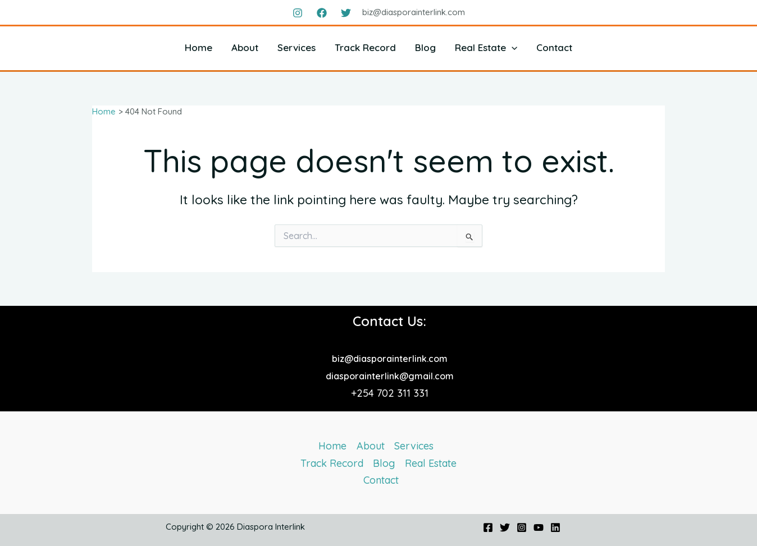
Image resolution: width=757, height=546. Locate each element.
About (244, 47)
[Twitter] (346, 13)
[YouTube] (538, 527)
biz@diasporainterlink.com (390, 358)
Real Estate (486, 47)
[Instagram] (298, 13)
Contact (554, 47)
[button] (511, 47)
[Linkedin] (555, 527)
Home (198, 47)
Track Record (365, 47)
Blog (425, 47)
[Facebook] (322, 13)
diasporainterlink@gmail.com (390, 376)
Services (296, 47)
